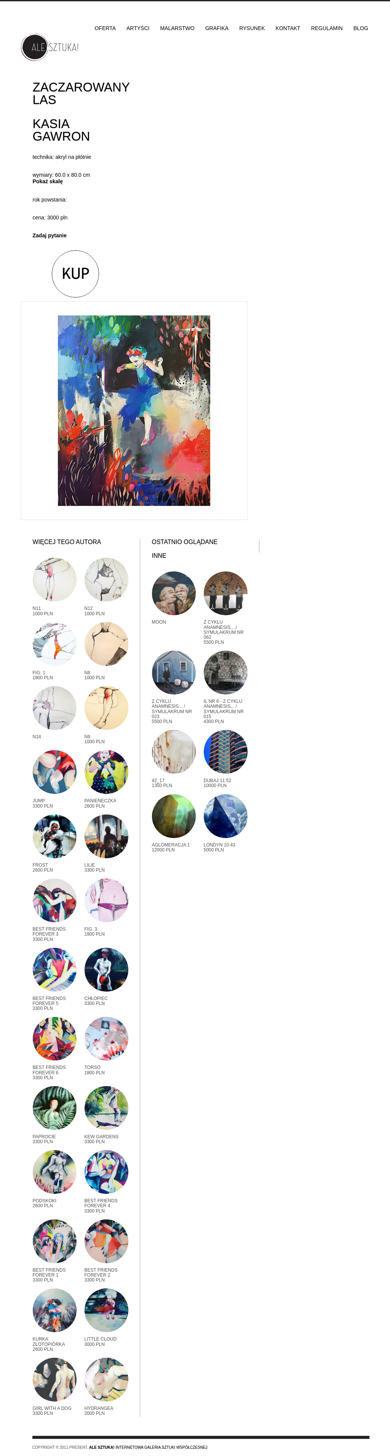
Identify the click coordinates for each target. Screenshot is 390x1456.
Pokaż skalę (48, 181)
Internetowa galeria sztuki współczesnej (148, 1447)
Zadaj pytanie (50, 235)
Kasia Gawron (61, 130)
